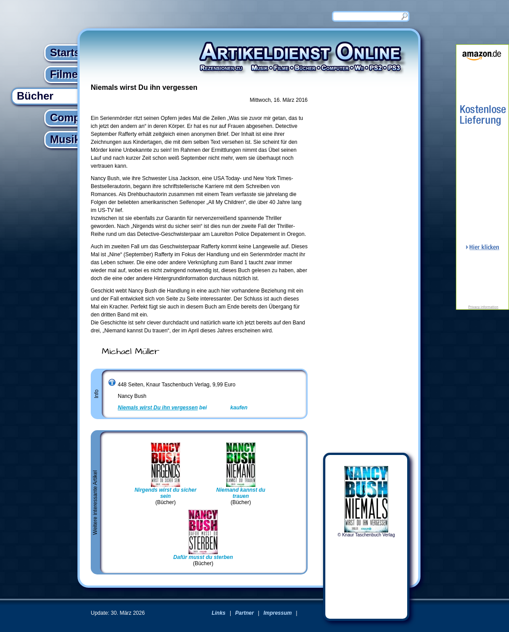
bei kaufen (182, 408)
